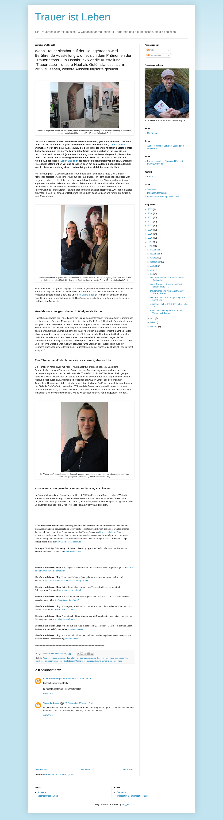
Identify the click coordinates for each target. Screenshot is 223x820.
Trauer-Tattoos (117, 144)
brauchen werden (76, 629)
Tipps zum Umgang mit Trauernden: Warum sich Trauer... (166, 311)
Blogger (125, 804)
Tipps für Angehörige (87, 658)
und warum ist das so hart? (63, 609)
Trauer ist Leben (73, 17)
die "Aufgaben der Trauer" (67, 600)
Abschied (46, 658)
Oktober (154, 258)
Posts (150, 50)
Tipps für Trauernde (105, 658)
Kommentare (154, 55)
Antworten (48, 693)
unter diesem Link (72, 551)
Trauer (121, 658)
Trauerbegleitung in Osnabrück (71, 661)
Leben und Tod (69, 160)
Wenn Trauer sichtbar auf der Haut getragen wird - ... (166, 285)
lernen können (71, 638)
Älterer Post (127, 769)
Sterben (74, 658)
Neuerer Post (42, 769)
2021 (150, 225)
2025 (150, 209)
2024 (150, 213)
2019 (150, 234)
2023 (150, 217)
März (153, 322)
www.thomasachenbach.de (68, 541)
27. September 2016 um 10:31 (79, 703)
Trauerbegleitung (51, 661)
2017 (150, 242)
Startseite (85, 769)
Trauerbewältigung (93, 661)
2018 (150, 238)
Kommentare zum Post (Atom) (60, 774)
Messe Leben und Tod (61, 658)
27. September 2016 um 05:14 (77, 678)
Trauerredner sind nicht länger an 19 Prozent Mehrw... (167, 292)
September (155, 262)
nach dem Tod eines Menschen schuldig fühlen (66, 580)
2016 (150, 246)
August (153, 266)
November (155, 254)
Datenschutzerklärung (157, 193)
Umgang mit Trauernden (112, 661)
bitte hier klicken (107, 532)
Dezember (155, 250)
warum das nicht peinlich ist (71, 590)
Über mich (152, 133)
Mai (152, 274)
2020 (150, 230)
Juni (152, 270)
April (152, 318)
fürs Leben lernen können (64, 619)
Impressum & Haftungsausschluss (163, 196)
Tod (115, 658)
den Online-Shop (85, 294)
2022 (150, 221)
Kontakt (150, 176)
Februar (154, 326)
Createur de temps (52, 678)
